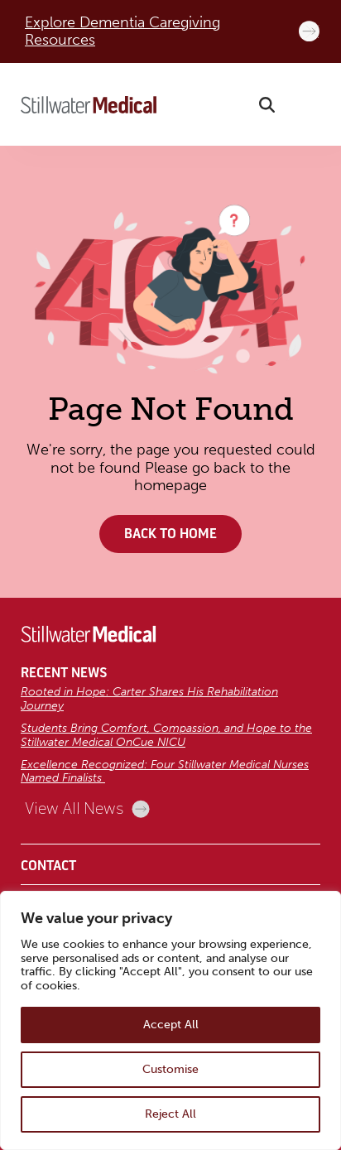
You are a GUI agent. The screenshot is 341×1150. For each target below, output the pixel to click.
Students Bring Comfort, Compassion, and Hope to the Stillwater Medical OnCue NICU (166, 735)
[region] (170, 1020)
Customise (170, 1069)
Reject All (170, 1114)
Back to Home (170, 534)
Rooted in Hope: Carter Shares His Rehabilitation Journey (149, 699)
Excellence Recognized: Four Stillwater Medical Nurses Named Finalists (165, 772)
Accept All (171, 1025)
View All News (87, 809)
